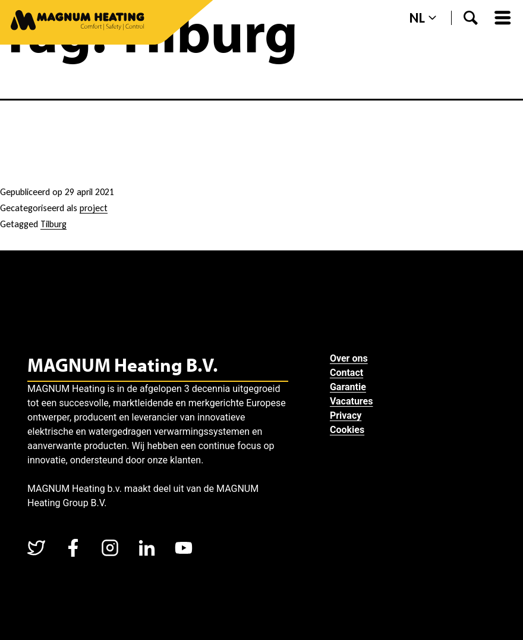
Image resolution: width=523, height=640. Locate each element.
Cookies (348, 429)
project (94, 208)
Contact (347, 372)
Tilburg (53, 224)
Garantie (349, 387)
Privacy (347, 415)
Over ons (350, 358)
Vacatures (352, 401)
